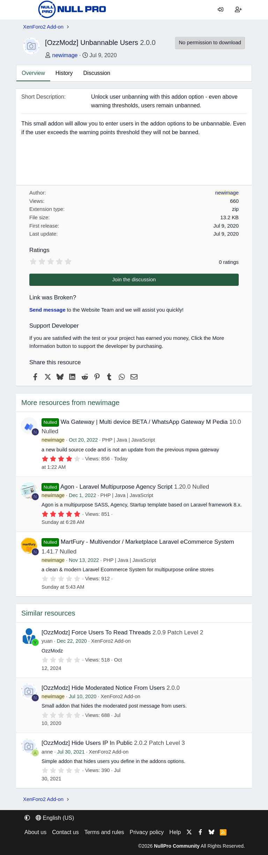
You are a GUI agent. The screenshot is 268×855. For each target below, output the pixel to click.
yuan (47, 641)
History (64, 73)
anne (47, 752)
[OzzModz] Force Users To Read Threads (96, 632)
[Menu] (28, 9)
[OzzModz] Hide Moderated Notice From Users (103, 688)
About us (35, 832)
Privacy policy (147, 832)
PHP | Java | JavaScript (128, 440)
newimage (65, 55)
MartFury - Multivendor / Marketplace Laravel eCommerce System (147, 542)
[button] (27, 818)
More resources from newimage (70, 402)
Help (175, 832)
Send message (47, 310)
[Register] (238, 10)
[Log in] (221, 10)
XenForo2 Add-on (111, 641)
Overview (33, 73)
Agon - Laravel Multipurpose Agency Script (116, 486)
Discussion (96, 73)
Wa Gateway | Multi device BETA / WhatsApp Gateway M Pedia (144, 422)
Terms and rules (104, 832)
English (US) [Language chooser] (55, 818)
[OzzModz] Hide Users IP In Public (87, 743)
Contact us (65, 832)
